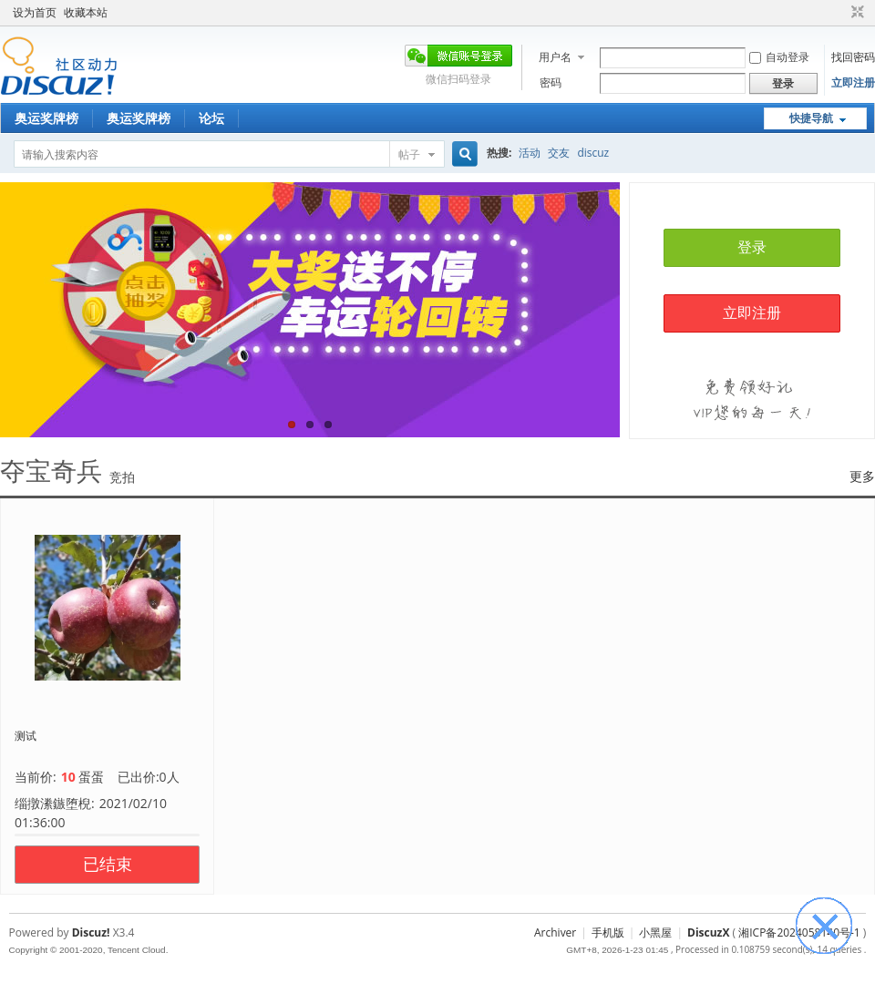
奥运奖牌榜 (46, 118)
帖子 (409, 154)
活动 (529, 152)
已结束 (107, 864)
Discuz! (91, 932)
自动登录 (779, 57)
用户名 (555, 57)
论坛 (211, 118)
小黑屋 (655, 932)
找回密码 (853, 57)
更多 (862, 476)
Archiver (555, 932)
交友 (559, 152)
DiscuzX (708, 932)
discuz (593, 152)
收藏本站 (86, 12)
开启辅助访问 (840, 13)
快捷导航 (811, 118)
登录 (752, 247)
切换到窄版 (855, 13)
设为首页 (35, 12)
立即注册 (853, 82)
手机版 (608, 932)
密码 (550, 82)
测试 (25, 735)
